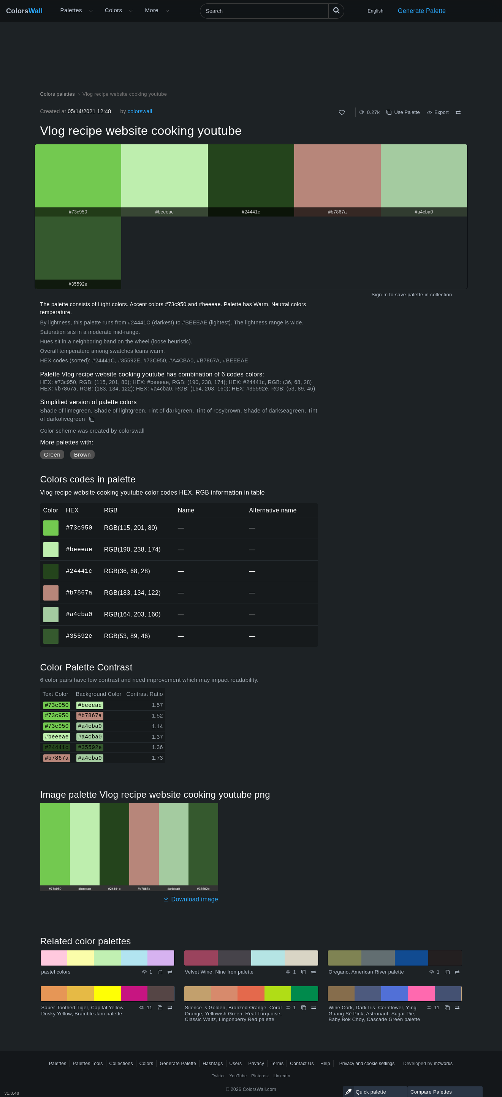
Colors (24, 11)
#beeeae (79, 549)
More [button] (151, 10)
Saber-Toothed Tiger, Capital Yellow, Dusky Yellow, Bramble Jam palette (83, 1010)
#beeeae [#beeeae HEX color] (51, 544)
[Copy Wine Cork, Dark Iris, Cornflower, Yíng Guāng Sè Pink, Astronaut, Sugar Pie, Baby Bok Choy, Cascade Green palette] (447, 1007)
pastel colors (56, 972)
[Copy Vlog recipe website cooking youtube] (92, 419)
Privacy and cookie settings (366, 1063)
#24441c (79, 571)
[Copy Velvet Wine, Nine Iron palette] (303, 972)
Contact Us (302, 1063)
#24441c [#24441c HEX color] (51, 566)
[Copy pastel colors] (160, 972)
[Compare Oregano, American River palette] (457, 972)
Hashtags (213, 1063)
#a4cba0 (79, 614)
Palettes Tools (88, 1063)
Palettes (71, 10)
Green (52, 454)
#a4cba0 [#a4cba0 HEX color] (51, 609)
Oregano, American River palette (366, 972)
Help (325, 1063)
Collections (121, 1063)
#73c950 (79, 527)
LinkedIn (282, 1075)
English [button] (375, 11)
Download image (190, 899)
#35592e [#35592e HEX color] (51, 631)
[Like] (341, 112)
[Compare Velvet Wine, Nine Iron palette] (313, 972)
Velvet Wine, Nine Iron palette (219, 972)
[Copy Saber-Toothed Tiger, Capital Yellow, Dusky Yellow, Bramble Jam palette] (160, 1007)
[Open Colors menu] (130, 11)
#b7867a (79, 592)
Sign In (379, 294)
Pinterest (260, 1075)
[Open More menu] (90, 11)
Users (236, 1063)
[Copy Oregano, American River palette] (447, 972)
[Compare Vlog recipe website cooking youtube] (458, 112)
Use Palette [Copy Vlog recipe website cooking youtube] (403, 112)
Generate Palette (422, 11)
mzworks (443, 1063)
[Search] (272, 11)
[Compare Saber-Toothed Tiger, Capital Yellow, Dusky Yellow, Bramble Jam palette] (169, 1007)
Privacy (256, 1063)
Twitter (218, 1075)
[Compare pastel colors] (169, 972)
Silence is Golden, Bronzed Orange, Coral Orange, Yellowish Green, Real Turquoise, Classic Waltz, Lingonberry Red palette (233, 1013)
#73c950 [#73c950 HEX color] (51, 522)
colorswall (140, 111)
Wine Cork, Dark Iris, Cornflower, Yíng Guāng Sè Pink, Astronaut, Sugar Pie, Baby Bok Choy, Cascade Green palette (374, 1013)
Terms (277, 1063)
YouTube (238, 1075)
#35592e (79, 636)
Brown (82, 454)
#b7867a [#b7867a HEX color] (51, 587)
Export (438, 112)
